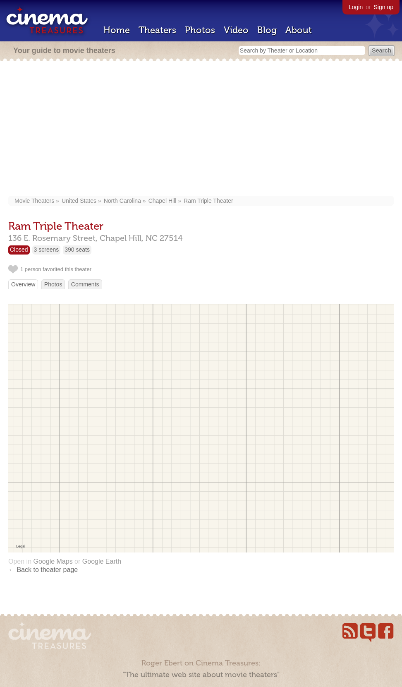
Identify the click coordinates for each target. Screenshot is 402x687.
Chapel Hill (162, 200)
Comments (85, 284)
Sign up (383, 7)
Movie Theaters (34, 200)
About (298, 30)
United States (79, 200)
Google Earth (101, 561)
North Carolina (122, 200)
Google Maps (52, 561)
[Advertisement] (201, 129)
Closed (19, 249)
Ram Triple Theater (208, 200)
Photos (200, 30)
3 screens (46, 249)
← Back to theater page (43, 569)
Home (116, 30)
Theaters (157, 30)
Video (236, 30)
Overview (23, 284)
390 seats (77, 249)
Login (356, 7)
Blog (267, 30)
